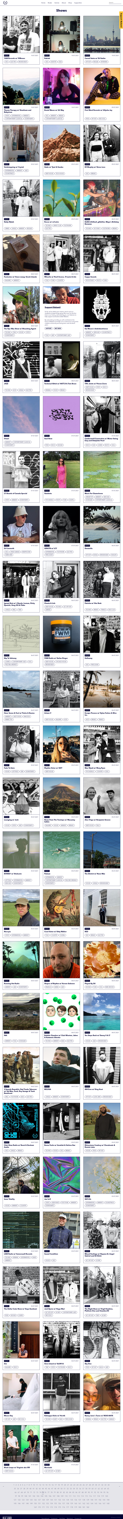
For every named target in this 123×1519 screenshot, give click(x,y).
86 (76, 1492)
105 (46, 1496)
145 (15, 1503)
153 (47, 1503)
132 (59, 1500)
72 (34, 1492)
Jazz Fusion (17, 716)
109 (62, 1496)
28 (90, 1485)
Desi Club (111, 609)
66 (15, 1492)
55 (77, 1489)
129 (47, 1500)
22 (71, 1485)
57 (83, 1489)
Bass (63, 1041)
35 (15, 1489)
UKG (6, 62)
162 (83, 1503)
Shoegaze (89, 500)
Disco (105, 387)
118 (98, 1496)
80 (58, 1492)
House (21, 332)
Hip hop (88, 62)
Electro (13, 62)
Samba (56, 987)
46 (49, 1489)
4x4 (87, 935)
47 (52, 1489)
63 (102, 1489)
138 (83, 1500)
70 (28, 1492)
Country (60, 280)
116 (90, 1496)
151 (39, 1503)
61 (96, 1489)
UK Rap (98, 1260)
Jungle (14, 228)
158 (67, 1503)
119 (102, 1496)
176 (63, 1507)
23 (74, 1485)
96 (107, 1492)
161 (79, 1503)
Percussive (49, 555)
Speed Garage (15, 552)
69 (25, 1492)
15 (49, 1485)
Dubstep (53, 62)
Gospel (71, 500)
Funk (105, 280)
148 (27, 1503)
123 (23, 1500)
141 (95, 1500)
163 (87, 1503)
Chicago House (61, 661)
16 (53, 1485)
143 (103, 1500)
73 (37, 1492)
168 (108, 1503)
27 (87, 1485)
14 (46, 1485)
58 (86, 1489)
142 (99, 1500)
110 (66, 1496)
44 (43, 1489)
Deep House (49, 173)
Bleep (55, 1419)
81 (61, 1492)
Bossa (95, 555)
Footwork (67, 225)
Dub (60, 62)
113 (78, 1496)
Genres (56, 3)
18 (59, 1485)
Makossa (27, 716)
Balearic (8, 280)
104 (41, 1496)
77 (48, 1492)
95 (104, 1492)
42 (37, 1489)
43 (40, 1489)
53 (71, 1489)
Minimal (48, 390)
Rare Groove (109, 987)
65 (108, 1489)
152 (43, 1503)
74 (40, 1492)
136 (75, 1500)
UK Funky (97, 228)
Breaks (61, 115)
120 (106, 1496)
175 (59, 1507)
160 (75, 1503)
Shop (70, 3)
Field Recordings (11, 664)
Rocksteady (90, 280)
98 (19, 1496)
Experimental (16, 115)
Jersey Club (57, 225)
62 (99, 1489)
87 (79, 1492)
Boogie (60, 445)
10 (34, 1485)
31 (99, 1485)
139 (87, 1500)
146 (19, 1503)
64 (105, 1489)
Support (49, 328)
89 (86, 1492)
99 (22, 1496)
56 (80, 1489)
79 (55, 1492)
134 (67, 1500)
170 (39, 1507)
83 (67, 1492)
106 (50, 1496)
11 (37, 1485)
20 (65, 1485)
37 (21, 1489)
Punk (53, 280)
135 (71, 1500)
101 (29, 1496)
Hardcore (8, 555)
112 (74, 1496)
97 (16, 1496)
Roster (50, 3)
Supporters (78, 3)
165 (95, 1503)
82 (64, 1492)
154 (51, 1503)
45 (46, 1489)
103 (37, 1496)
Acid (14, 390)
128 (43, 1500)
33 (105, 1485)
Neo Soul (102, 118)
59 (89, 1489)
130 (51, 1500)
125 (31, 1500)
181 (83, 1507)
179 (75, 1507)
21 (68, 1485)
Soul (113, 445)
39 (27, 1489)
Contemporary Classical (13, 118)
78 (51, 1492)
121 (15, 1500)
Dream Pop (89, 497)
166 (99, 1503)
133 (63, 1500)
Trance (103, 609)
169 (35, 1507)
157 (63, 1503)
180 (79, 1507)
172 (47, 1507)
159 (71, 1503)
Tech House (60, 173)
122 (19, 1500)
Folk (47, 280)
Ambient (26, 115)
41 (33, 1489)
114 (82, 1496)
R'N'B (87, 118)
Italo (14, 332)
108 (58, 1496)
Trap (19, 609)
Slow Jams (97, 1097)
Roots (99, 280)
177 (67, 1507)
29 (93, 1485)
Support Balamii (121, 20)
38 (24, 1489)
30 (96, 1485)
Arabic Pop (8, 719)
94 (101, 1492)
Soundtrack (9, 173)
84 (70, 1492)
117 (94, 1496)
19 (62, 1485)
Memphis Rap (26, 552)
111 (70, 1496)
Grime (7, 228)
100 (25, 1496)
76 (45, 1492)
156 (59, 1503)
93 (98, 1492)
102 (33, 1496)
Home (43, 3)
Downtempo (29, 118)
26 (84, 1485)
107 (54, 1496)
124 (27, 1500)
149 (31, 1503)
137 (79, 1500)
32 (102, 1485)
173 (51, 1507)
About (64, 3)
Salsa (101, 1367)
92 (95, 1492)
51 (65, 1489)
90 (89, 1492)
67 (19, 1492)
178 (71, 1507)
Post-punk (64, 1202)
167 (103, 1503)
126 (35, 1500)
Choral (62, 935)
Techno (48, 225)
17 (56, 1485)
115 (86, 1496)
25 (80, 1485)
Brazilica (48, 987)
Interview (104, 62)
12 (40, 1485)
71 (31, 1492)
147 (23, 1503)
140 (91, 1500)
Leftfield (15, 771)
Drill (14, 609)
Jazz (26, 170)
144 (108, 1500)
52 (68, 1489)
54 (74, 1489)
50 (61, 1489)
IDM (22, 771)
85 (73, 1492)
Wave (34, 1257)
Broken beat (23, 62)
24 (77, 1485)
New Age (97, 332)
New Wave (55, 1202)
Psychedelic (49, 500)
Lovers (100, 445)
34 (108, 1485)
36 (18, 1489)
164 (91, 1503)
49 (58, 1489)
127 (39, 1500)
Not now (58, 328)
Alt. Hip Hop (67, 606)
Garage (47, 609)
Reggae (95, 62)
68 (22, 1492)
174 (55, 1507)
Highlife (114, 555)
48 (55, 1489)
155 (55, 1503)
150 (35, 1503)
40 (30, 1489)
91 (92, 1492)
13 (43, 1485)
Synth (7, 115)
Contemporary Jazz (63, 335)
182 (87, 1507)
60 (92, 1489)
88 (83, 1492)
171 (43, 1507)
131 (55, 1500)
